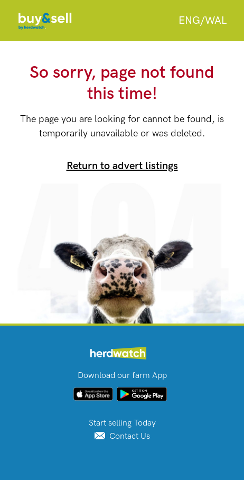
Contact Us (122, 436)
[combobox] (203, 20)
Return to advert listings (122, 166)
